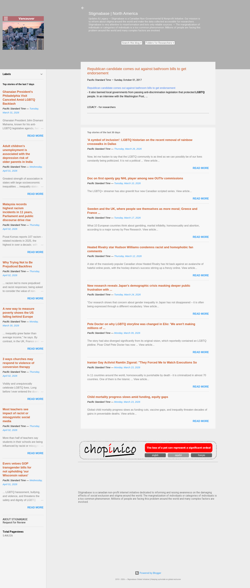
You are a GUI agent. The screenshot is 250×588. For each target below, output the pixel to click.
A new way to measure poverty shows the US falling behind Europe (18, 312)
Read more (201, 168)
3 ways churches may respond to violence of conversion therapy (18, 363)
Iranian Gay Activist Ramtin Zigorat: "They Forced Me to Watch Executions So (142, 362)
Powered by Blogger (148, 573)
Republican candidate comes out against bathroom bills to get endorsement (131, 88)
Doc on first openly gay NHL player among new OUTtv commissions (135, 178)
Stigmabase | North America (113, 13)
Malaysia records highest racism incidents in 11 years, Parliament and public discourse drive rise (18, 212)
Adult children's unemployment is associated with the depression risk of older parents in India (18, 154)
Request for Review (14, 522)
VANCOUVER (148, 476)
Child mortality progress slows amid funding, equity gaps (127, 397)
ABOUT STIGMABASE (15, 519)
